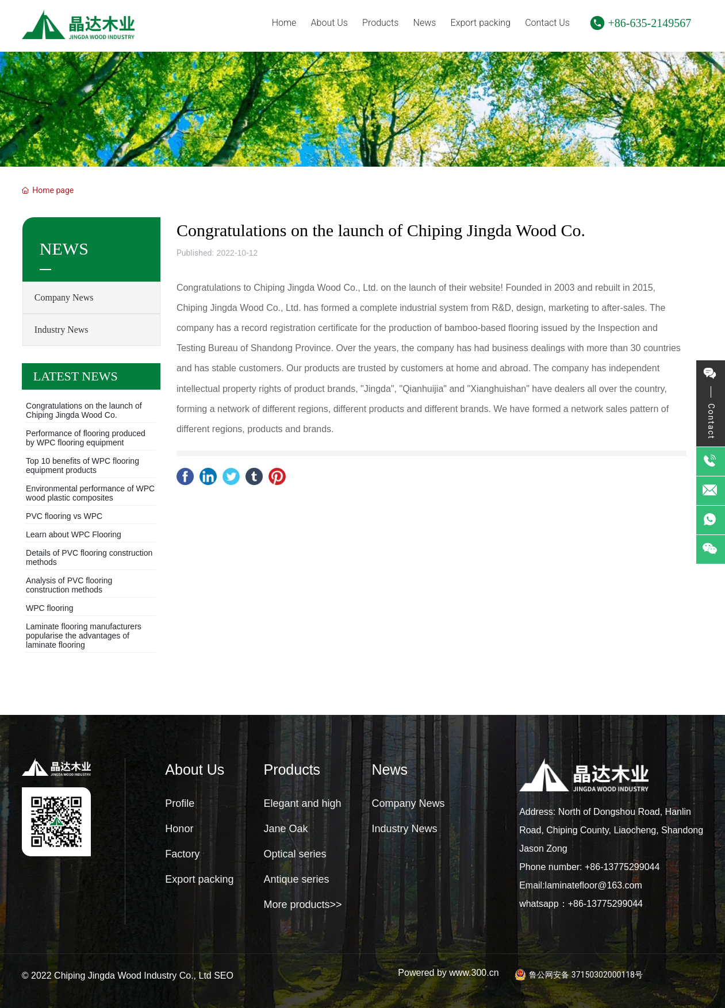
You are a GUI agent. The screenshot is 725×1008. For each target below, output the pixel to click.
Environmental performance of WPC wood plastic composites (90, 493)
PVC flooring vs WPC (64, 516)
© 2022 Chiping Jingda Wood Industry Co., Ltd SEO (127, 975)
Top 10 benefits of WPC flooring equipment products (82, 465)
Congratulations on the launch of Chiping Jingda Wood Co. (84, 410)
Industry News (61, 329)
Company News (64, 297)
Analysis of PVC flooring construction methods (69, 585)
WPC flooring (49, 608)
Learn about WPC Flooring (73, 534)
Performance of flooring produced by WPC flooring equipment (85, 438)
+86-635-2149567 (650, 23)
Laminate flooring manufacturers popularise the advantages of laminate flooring (83, 635)
